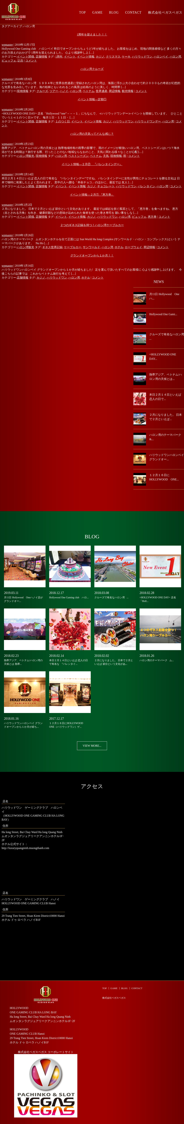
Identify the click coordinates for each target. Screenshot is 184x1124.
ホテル (119, 247)
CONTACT (133, 12)
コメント (31, 60)
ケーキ (126, 56)
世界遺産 (101, 91)
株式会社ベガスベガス (114, 997)
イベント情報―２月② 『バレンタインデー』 (92, 164)
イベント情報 (85, 56)
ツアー (54, 91)
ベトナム (88, 91)
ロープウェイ (133, 247)
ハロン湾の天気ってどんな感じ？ (92, 133)
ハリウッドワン (142, 56)
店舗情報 (41, 56)
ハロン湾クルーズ (92, 68)
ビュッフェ (9, 60)
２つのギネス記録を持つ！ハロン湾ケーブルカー (92, 225)
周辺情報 (114, 91)
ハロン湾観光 (25, 155)
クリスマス (113, 56)
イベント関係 (25, 56)
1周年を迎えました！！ (92, 34)
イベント (70, 56)
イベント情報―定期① (92, 99)
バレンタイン (146, 186)
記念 (20, 60)
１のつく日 (62, 121)
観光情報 (127, 91)
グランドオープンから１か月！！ (92, 255)
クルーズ (42, 91)
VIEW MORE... (92, 745)
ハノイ (64, 91)
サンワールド (91, 247)
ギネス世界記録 (52, 247)
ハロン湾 (175, 56)
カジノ (100, 56)
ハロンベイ (161, 56)
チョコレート (106, 186)
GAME (97, 12)
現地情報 (22, 91)
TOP (82, 12)
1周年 (59, 56)
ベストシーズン (78, 155)
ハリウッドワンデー (148, 121)
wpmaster (7, 44)
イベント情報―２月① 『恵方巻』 (92, 194)
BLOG (114, 12)
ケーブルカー (72, 247)
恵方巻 (152, 216)
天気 (106, 155)
